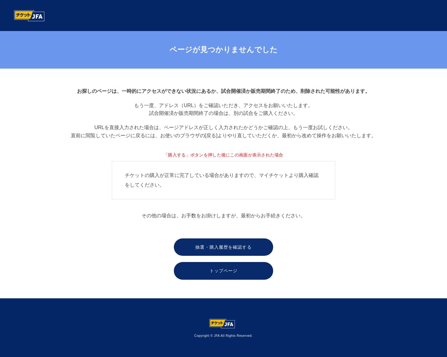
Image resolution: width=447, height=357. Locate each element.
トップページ (224, 270)
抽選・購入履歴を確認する (223, 247)
